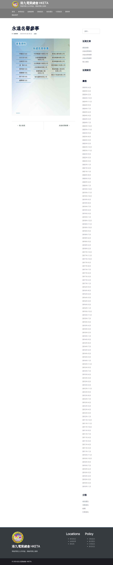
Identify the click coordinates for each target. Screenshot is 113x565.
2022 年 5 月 (86, 157)
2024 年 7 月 (86, 109)
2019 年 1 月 (86, 217)
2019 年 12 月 (87, 189)
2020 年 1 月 (86, 185)
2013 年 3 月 (86, 381)
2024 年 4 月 (86, 115)
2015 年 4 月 (86, 325)
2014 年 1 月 (86, 360)
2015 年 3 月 (86, 329)
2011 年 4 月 (86, 444)
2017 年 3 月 (86, 276)
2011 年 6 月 (86, 437)
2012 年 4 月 (86, 409)
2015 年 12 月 (87, 311)
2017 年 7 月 (86, 269)
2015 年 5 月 (86, 322)
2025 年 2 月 (86, 94)
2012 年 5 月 (86, 406)
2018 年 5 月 (86, 241)
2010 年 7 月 (86, 465)
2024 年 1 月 (86, 122)
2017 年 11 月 (87, 255)
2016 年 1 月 (86, 308)
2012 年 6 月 (86, 402)
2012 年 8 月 (86, 395)
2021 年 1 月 (86, 171)
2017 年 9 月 (86, 262)
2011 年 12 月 (87, 420)
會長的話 (21, 12)
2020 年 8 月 (86, 175)
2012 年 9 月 (86, 392)
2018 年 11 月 (87, 224)
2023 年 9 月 (86, 133)
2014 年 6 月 (86, 350)
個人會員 (22, 125)
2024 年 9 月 (86, 105)
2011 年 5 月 (86, 441)
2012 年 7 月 (86, 399)
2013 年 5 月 (86, 378)
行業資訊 (59, 12)
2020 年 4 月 (86, 182)
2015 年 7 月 (86, 318)
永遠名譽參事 (87, 58)
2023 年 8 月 (86, 137)
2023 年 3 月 (86, 140)
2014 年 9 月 (86, 339)
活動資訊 (40, 12)
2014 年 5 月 (86, 353)
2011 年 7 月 (86, 434)
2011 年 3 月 (86, 448)
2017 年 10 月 (87, 259)
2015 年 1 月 (86, 336)
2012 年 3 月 (86, 413)
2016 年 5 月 (86, 297)
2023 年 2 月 (86, 143)
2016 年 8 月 (86, 290)
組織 (35, 33)
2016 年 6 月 (86, 294)
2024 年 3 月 (86, 119)
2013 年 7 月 (86, 371)
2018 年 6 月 (86, 238)
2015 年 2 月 (86, 332)
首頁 (13, 12)
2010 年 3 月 (86, 479)
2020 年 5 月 (86, 178)
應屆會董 (85, 48)
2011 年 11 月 (87, 423)
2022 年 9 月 (86, 154)
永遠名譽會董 (63, 125)
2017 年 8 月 (86, 266)
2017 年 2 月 (86, 280)
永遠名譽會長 (87, 51)
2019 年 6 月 (86, 210)
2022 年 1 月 (86, 164)
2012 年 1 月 (86, 416)
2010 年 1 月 (86, 486)
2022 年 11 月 (87, 150)
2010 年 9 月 (86, 462)
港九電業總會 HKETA (34, 3)
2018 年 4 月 (86, 245)
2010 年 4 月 (86, 476)
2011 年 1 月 (86, 451)
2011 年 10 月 (87, 427)
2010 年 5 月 (86, 472)
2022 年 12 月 (87, 147)
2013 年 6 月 (86, 374)
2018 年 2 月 (86, 248)
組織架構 (31, 12)
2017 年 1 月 (86, 283)
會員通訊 (49, 12)
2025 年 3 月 (86, 91)
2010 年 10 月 (87, 458)
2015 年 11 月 (87, 315)
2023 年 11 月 (87, 129)
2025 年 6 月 (86, 87)
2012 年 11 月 (87, 388)
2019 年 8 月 (86, 203)
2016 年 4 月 (86, 301)
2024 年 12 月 (87, 98)
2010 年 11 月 (87, 455)
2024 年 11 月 (87, 101)
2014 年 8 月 (86, 343)
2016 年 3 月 (86, 304)
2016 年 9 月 (86, 287)
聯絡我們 (15, 15)
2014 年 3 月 (86, 357)
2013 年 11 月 (87, 364)
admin (16, 33)
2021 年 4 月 (86, 168)
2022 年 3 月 (86, 161)
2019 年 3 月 (86, 213)
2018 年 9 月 (86, 231)
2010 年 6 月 (86, 469)
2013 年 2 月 (86, 385)
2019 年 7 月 (86, 206)
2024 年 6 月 (86, 112)
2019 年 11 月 (87, 192)
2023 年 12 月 (87, 126)
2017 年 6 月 (86, 273)
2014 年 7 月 (86, 346)
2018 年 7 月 (86, 234)
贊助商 (67, 12)
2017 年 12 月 (87, 252)
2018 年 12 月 (87, 220)
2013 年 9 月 (86, 367)
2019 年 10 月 (87, 196)
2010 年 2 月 (86, 483)
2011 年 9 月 (86, 430)
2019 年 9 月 (86, 199)
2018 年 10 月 (87, 227)
